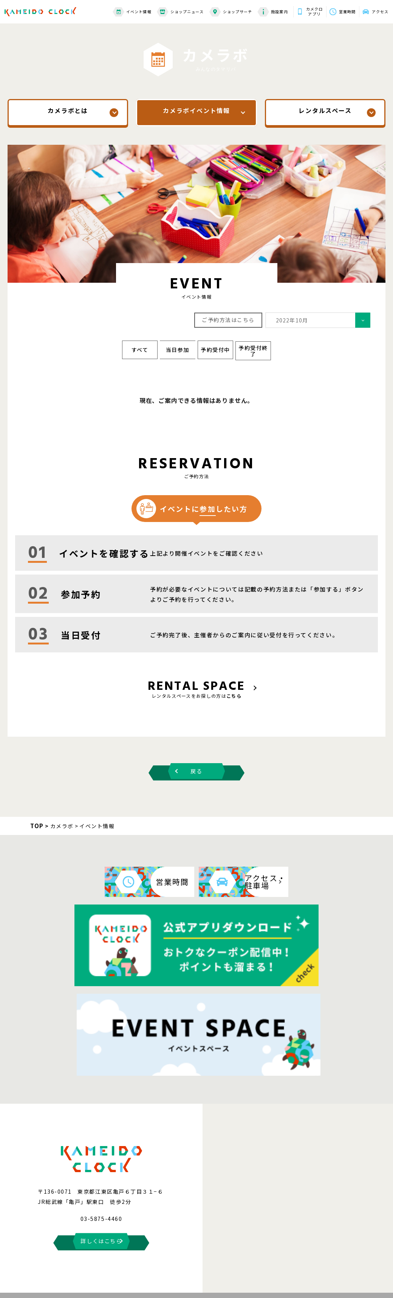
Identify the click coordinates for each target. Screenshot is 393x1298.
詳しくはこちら (101, 1113)
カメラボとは (68, 112)
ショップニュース (166, 9)
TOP (37, 819)
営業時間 (339, 9)
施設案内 (258, 9)
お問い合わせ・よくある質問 (57, 1252)
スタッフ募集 (358, 1252)
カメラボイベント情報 (196, 112)
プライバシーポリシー (303, 1252)
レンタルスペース (325, 112)
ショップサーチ (216, 9)
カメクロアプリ (302, 9)
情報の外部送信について (239, 1252)
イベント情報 (118, 9)
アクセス (377, 9)
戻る (196, 764)
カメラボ (62, 819)
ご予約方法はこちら (228, 319)
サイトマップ (116, 1252)
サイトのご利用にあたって (172, 1252)
